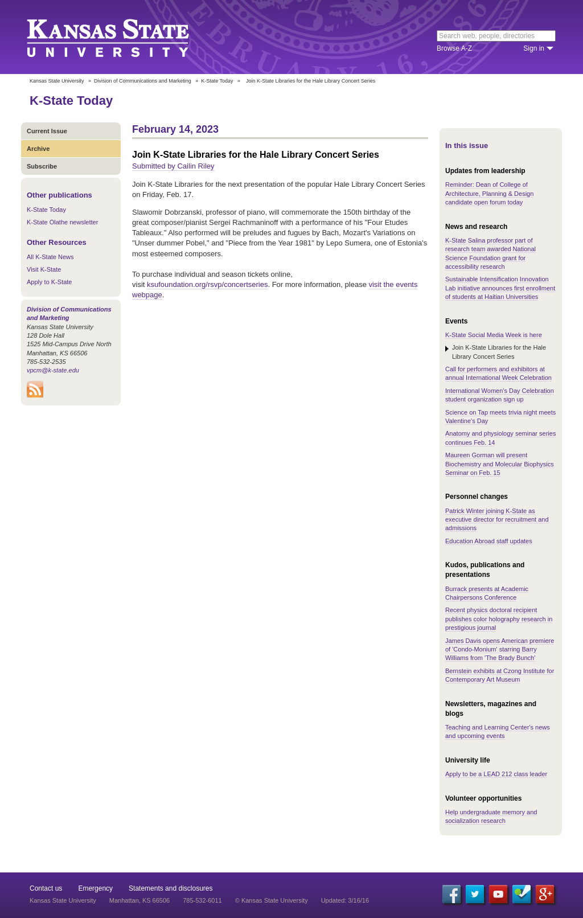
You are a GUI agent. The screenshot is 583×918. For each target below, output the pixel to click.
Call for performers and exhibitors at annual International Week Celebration (498, 373)
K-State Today (217, 81)
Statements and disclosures (170, 888)
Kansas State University (122, 37)
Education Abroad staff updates (488, 541)
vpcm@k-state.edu (53, 370)
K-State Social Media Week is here (493, 334)
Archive (38, 148)
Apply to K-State (49, 281)
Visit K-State (44, 269)
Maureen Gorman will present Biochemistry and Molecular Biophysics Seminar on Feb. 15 (499, 464)
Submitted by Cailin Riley (173, 166)
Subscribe (42, 166)
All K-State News (50, 256)
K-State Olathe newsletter (62, 222)
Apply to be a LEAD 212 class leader (496, 774)
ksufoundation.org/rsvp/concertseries (207, 284)
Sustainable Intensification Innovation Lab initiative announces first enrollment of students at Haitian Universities (500, 288)
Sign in (533, 48)
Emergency (95, 888)
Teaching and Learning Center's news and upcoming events (497, 731)
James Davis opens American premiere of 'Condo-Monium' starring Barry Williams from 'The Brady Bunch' (499, 649)
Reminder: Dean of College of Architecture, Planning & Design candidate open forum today (489, 193)
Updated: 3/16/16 (345, 900)
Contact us (46, 888)
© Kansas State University (271, 900)
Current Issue (47, 131)
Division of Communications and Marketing (142, 81)
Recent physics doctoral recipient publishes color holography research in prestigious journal (498, 618)
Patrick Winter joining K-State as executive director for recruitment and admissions (497, 519)
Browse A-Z (454, 48)
